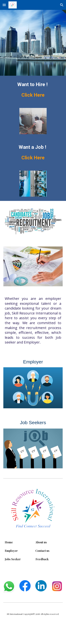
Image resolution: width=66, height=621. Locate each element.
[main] (33, 89)
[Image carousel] (33, 121)
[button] (4, 5)
